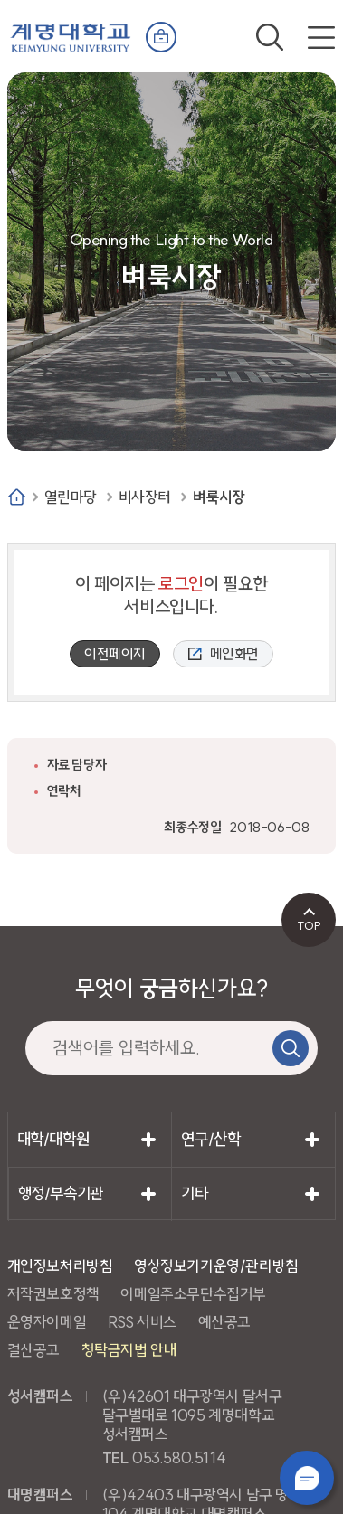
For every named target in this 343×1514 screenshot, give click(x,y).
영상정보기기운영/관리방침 (216, 1265)
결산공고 (33, 1349)
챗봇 (307, 1478)
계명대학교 (70, 33)
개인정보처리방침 (60, 1265)
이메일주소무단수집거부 (193, 1293)
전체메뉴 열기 (321, 37)
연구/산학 (210, 1139)
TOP (309, 925)
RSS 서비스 (142, 1321)
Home (16, 496)
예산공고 (224, 1321)
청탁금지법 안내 (129, 1349)
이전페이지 (115, 654)
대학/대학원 (53, 1139)
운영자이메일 (47, 1321)
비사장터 (145, 496)
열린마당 (70, 496)
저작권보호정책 (53, 1293)
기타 (194, 1193)
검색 (269, 37)
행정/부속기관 (60, 1193)
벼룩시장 (219, 496)
